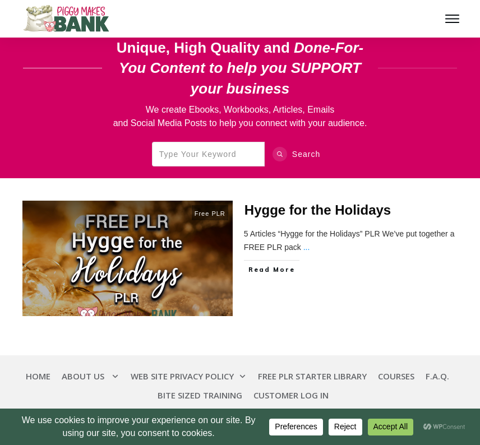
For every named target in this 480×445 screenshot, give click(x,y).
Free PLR (210, 213)
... (306, 247)
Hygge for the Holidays (317, 209)
